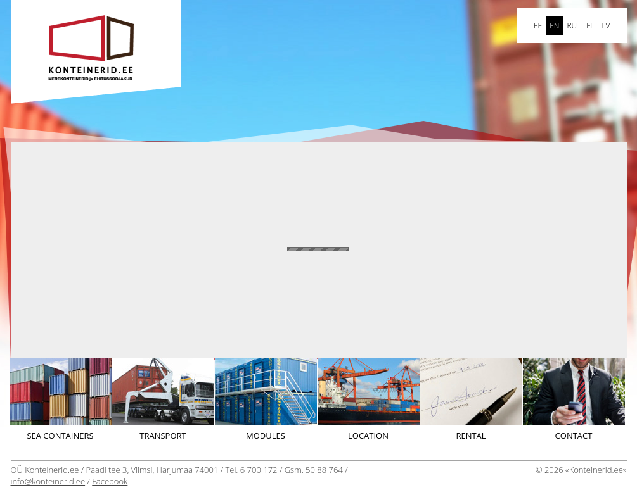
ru (572, 25)
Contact (574, 399)
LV (606, 25)
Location (369, 399)
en (554, 25)
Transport (163, 399)
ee (538, 25)
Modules (266, 399)
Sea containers (61, 399)
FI (589, 25)
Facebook (109, 481)
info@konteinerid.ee (48, 481)
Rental (471, 399)
